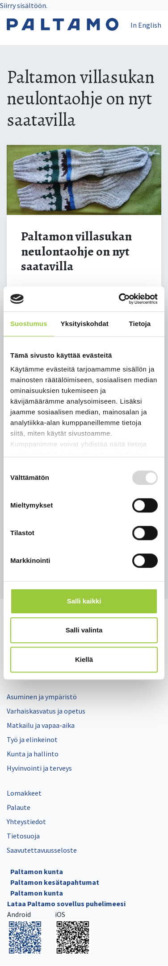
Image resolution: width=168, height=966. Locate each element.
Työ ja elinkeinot (32, 739)
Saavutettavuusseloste (42, 850)
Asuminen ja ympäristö (42, 696)
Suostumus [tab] (28, 323)
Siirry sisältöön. (23, 5)
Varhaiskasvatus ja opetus (46, 710)
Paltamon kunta (36, 871)
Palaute (18, 807)
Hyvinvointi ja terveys (39, 768)
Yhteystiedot (26, 821)
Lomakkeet (24, 792)
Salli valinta (84, 630)
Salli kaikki (84, 601)
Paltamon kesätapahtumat (54, 882)
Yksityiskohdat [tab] (85, 323)
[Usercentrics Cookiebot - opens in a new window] (120, 299)
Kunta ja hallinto (33, 753)
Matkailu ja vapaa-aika (41, 725)
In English (145, 25)
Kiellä (84, 659)
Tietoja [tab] (140, 323)
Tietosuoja (23, 835)
